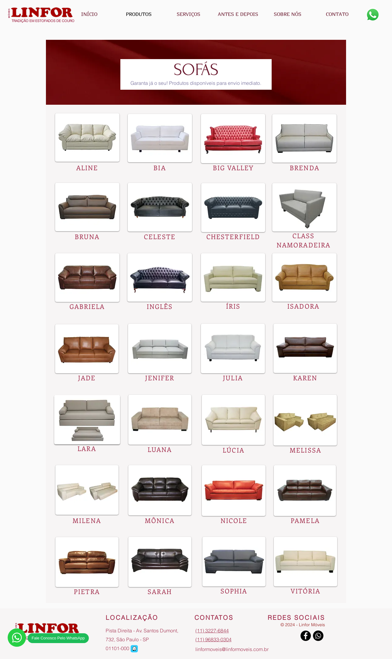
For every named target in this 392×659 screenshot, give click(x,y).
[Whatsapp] (373, 15)
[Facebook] (305, 636)
